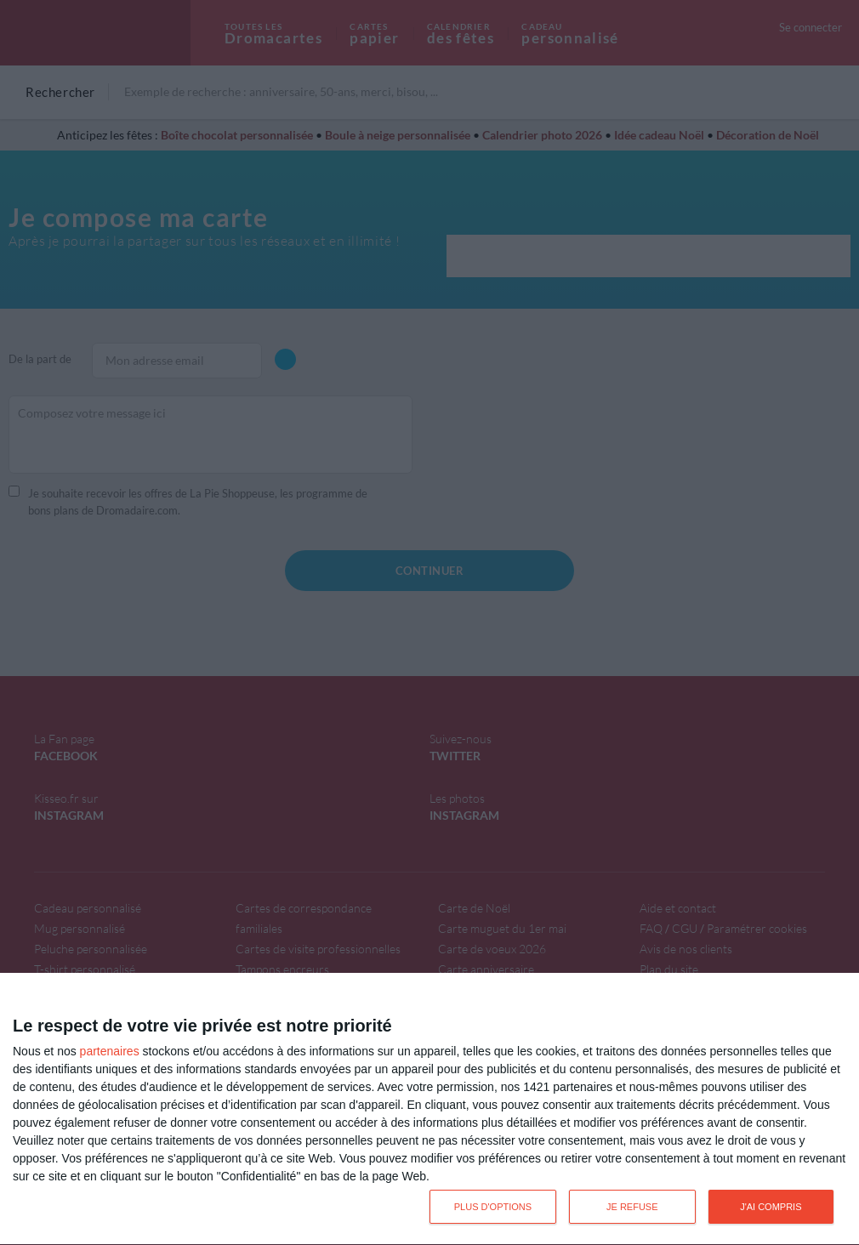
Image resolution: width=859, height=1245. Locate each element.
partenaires (109, 1051)
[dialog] (429, 1109)
